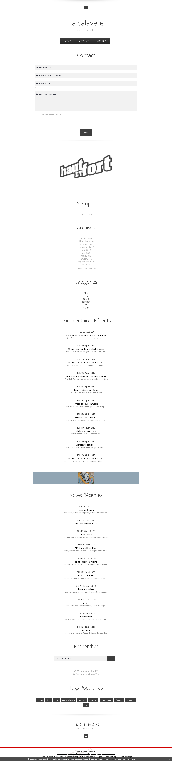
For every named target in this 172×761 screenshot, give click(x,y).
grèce (86, 704)
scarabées (93, 403)
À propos (101, 41)
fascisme (119, 699)
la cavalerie (91, 416)
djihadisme (130, 699)
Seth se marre (86, 533)
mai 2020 (86, 252)
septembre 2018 (86, 261)
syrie (56, 699)
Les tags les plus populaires (106, 753)
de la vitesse (86, 616)
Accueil (68, 41)
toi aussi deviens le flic (86, 523)
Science (86, 304)
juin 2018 (86, 264)
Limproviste (71, 375)
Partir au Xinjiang (86, 509)
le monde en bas (86, 588)
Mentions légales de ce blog (69, 755)
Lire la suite (86, 214)
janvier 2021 (86, 238)
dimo (49, 699)
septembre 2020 (86, 247)
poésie (86, 298)
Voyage (86, 307)
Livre (86, 295)
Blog (86, 292)
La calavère (86, 23)
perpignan (93, 699)
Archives (84, 41)
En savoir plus (130, 759)
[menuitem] (68, 41)
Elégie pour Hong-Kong (86, 547)
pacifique (93, 389)
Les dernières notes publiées (86, 753)
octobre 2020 (86, 244)
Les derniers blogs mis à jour (66, 753)
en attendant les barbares (93, 334)
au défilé (86, 629)
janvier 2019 (86, 258)
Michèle (71, 348)
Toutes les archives (87, 268)
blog (129, 755)
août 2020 (86, 250)
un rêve (86, 602)
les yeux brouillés (86, 574)
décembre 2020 (86, 241)
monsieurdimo (106, 699)
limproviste (71, 334)
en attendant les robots (86, 561)
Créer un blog (81, 750)
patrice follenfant (68, 699)
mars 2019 (86, 255)
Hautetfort (92, 750)
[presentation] (53, 122)
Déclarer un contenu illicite (49, 755)
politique (86, 301)
